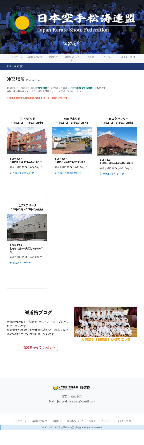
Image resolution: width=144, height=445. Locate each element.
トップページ (16, 57)
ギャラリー (109, 57)
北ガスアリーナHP (21, 262)
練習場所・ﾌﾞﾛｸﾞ (72, 59)
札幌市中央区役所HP (22, 173)
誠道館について (34, 57)
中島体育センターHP (112, 174)
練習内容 (53, 57)
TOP (9, 66)
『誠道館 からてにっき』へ (38, 347)
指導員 (90, 57)
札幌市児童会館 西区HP (68, 173)
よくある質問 (128, 57)
